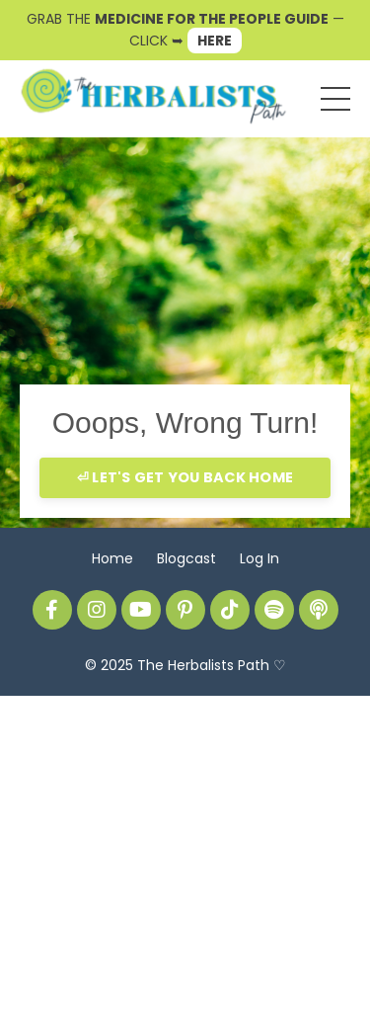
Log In (259, 558)
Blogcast (186, 558)
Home (112, 558)
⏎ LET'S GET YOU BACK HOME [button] (185, 477)
